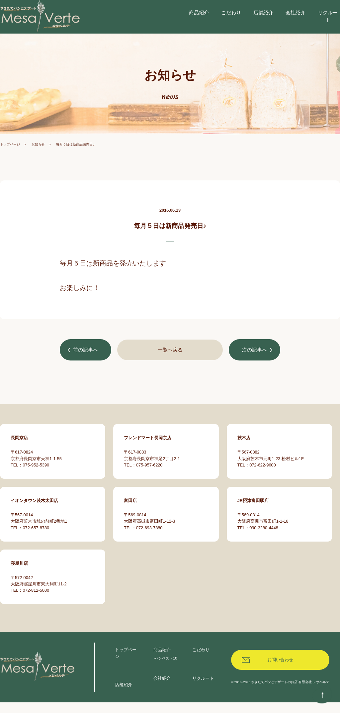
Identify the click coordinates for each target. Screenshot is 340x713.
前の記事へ (86, 364)
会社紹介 (162, 688)
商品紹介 (162, 660)
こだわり (201, 660)
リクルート (203, 688)
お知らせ (38, 159)
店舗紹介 (123, 695)
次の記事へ (254, 364)
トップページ (10, 159)
